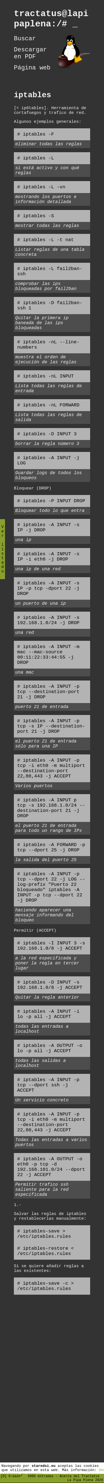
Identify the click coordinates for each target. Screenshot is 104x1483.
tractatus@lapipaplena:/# (51, 20)
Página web (32, 76)
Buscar (25, 43)
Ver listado (2, 554)
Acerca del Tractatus (80, 1475)
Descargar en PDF (30, 59)
